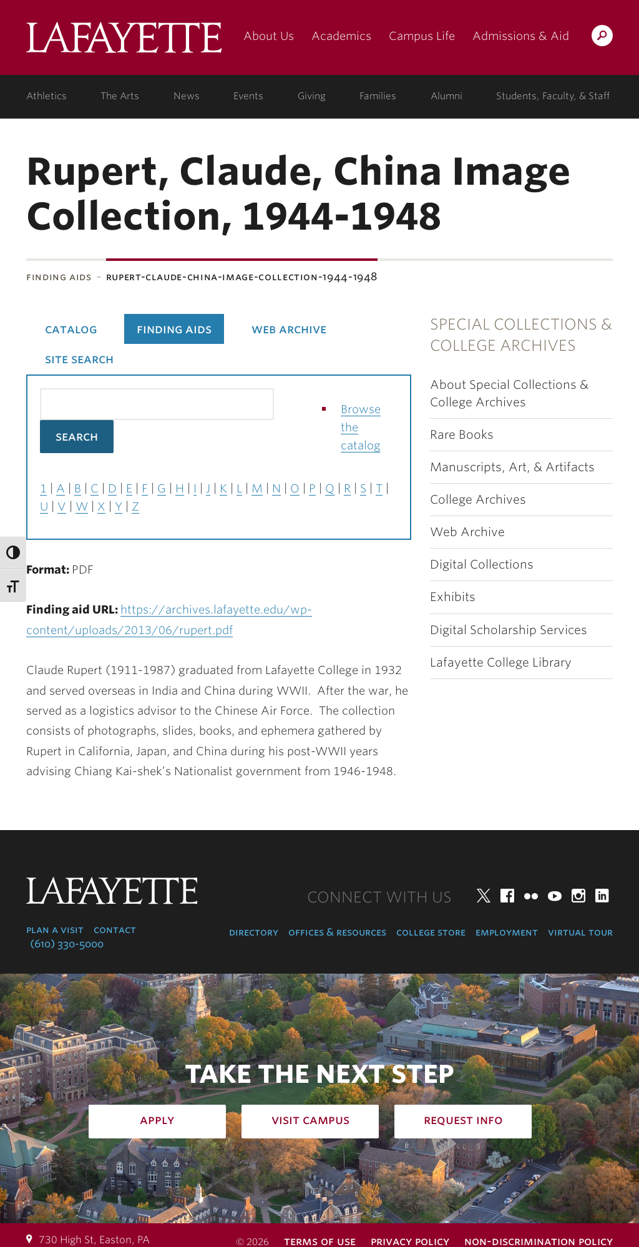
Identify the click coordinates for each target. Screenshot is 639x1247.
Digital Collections (482, 564)
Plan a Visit (55, 930)
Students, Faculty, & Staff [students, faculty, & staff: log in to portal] (553, 96)
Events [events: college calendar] (248, 96)
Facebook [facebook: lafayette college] (507, 895)
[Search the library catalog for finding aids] (157, 404)
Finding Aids (59, 277)
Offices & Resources (337, 932)
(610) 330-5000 (67, 944)
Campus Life (422, 35)
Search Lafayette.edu (602, 37)
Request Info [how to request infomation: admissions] (463, 1119)
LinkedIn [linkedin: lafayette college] (602, 895)
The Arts (119, 96)
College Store (431, 932)
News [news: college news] (186, 96)
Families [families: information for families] (377, 96)
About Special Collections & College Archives (509, 393)
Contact (115, 930)
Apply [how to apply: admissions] (157, 1119)
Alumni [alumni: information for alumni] (446, 96)
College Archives (478, 499)
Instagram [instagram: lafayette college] (578, 895)
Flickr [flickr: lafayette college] (531, 895)
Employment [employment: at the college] (507, 932)
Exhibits (453, 597)
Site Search (79, 358)
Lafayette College (124, 42)
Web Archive (467, 532)
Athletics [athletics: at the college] (46, 96)
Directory (253, 932)
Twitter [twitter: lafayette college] (483, 895)
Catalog (71, 328)
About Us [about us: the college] (268, 35)
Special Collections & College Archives (521, 335)
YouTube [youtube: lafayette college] (554, 895)
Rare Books (462, 435)
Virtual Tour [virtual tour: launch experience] (580, 932)
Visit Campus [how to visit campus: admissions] (310, 1119)
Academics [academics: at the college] (341, 35)
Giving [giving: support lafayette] (312, 96)
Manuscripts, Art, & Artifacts (512, 467)
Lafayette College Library (501, 662)
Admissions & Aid (520, 35)
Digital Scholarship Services (508, 630)
